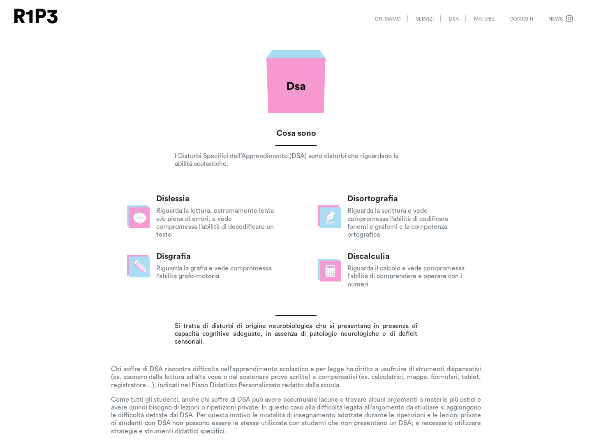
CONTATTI (521, 18)
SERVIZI (425, 18)
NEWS (560, 18)
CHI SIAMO (388, 18)
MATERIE (484, 18)
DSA (454, 18)
